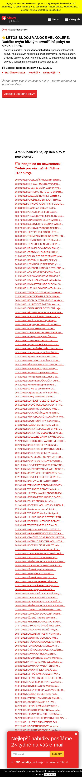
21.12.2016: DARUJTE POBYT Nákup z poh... (38, 710)
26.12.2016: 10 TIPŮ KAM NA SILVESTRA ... (37, 706)
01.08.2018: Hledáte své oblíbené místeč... (36, 208)
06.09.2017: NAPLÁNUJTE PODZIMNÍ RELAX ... (39, 533)
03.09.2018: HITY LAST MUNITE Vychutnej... (37, 184)
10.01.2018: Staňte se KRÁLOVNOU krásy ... (37, 408)
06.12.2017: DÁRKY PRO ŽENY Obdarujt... (36, 445)
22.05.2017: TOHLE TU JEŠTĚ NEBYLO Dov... (38, 609)
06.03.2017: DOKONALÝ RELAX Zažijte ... (36, 653)
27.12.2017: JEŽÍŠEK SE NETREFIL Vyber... (37, 425)
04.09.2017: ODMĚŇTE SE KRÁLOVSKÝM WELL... (40, 537)
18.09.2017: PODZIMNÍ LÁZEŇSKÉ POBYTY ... (38, 521)
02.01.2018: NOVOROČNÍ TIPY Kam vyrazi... (37, 421)
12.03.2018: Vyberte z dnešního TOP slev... (36, 356)
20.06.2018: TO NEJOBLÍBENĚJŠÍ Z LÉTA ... (37, 244)
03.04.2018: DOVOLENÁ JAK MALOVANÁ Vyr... (39, 332)
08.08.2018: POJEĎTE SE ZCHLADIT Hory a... (38, 200)
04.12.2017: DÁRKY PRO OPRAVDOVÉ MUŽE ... (39, 449)
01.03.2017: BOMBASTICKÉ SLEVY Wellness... (38, 658)
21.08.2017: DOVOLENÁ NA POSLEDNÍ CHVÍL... (39, 553)
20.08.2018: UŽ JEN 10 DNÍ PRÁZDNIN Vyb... (38, 188)
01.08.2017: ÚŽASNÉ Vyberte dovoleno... (35, 569)
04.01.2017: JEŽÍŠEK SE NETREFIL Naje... (36, 694)
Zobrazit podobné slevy (19, 93)
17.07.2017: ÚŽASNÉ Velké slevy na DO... (36, 577)
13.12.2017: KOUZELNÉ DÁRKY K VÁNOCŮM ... (39, 437)
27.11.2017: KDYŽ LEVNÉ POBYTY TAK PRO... (39, 457)
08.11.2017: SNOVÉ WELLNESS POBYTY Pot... (39, 473)
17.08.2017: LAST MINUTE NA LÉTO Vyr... (36, 557)
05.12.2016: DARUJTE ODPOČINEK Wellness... (39, 730)
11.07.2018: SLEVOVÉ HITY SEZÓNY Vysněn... (39, 224)
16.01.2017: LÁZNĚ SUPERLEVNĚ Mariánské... (39, 682)
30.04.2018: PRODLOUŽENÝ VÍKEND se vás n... (39, 300)
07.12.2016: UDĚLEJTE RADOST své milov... (37, 726)
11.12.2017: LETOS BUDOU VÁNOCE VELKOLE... (40, 441)
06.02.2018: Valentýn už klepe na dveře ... (35, 384)
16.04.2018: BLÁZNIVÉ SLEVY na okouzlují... (37, 316)
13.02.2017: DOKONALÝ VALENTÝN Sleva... (37, 666)
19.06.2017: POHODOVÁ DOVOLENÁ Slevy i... (38, 593)
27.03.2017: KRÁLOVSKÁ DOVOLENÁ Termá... (38, 641)
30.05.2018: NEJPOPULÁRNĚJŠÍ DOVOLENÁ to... (40, 268)
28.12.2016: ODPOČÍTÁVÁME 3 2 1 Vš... (35, 702)
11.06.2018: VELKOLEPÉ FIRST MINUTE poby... (39, 256)
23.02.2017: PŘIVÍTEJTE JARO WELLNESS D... (39, 662)
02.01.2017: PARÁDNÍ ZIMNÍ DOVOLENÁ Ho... (38, 698)
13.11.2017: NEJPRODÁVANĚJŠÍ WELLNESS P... (40, 469)
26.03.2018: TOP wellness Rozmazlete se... (36, 340)
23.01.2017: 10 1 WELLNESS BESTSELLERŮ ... (39, 678)
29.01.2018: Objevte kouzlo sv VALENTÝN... (37, 392)
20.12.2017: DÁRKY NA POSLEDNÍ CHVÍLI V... (38, 429)
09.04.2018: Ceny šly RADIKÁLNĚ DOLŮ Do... (38, 324)
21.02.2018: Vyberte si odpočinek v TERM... (36, 372)
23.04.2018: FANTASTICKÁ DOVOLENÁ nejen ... (39, 308)
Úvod (4, 29)
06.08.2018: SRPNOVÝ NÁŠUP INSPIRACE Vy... (39, 204)
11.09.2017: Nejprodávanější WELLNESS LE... (38, 529)
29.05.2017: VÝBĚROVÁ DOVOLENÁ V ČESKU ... (40, 605)
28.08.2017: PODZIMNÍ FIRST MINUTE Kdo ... (38, 545)
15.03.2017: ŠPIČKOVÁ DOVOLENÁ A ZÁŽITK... (39, 649)
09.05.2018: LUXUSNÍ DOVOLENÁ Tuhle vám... (39, 288)
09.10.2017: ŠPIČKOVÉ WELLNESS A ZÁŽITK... (39, 497)
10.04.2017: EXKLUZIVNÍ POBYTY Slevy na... (38, 634)
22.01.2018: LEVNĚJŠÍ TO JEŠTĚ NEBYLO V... (38, 401)
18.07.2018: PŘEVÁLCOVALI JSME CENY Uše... (39, 216)
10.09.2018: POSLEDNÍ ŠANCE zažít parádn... (38, 179)
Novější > (34, 72)
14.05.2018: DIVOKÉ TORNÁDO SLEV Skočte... (39, 284)
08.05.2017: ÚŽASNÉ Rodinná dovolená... (36, 617)
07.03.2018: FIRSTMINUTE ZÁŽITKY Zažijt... (37, 360)
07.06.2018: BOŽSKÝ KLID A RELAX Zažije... (37, 260)
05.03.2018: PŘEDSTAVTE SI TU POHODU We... (39, 364)
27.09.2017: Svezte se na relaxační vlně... (35, 509)
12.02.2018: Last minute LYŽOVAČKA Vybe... (37, 380)
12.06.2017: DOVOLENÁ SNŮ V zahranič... (36, 597)
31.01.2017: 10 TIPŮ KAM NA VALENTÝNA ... (37, 674)
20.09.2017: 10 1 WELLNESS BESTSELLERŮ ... (39, 517)
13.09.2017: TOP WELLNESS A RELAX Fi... (37, 525)
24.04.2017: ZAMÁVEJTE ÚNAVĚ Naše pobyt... (38, 625)
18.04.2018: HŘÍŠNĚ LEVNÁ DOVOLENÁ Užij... (39, 312)
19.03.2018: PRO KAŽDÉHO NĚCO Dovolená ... (39, 348)
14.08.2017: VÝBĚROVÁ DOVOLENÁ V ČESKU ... (40, 561)
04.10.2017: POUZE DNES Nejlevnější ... (35, 501)
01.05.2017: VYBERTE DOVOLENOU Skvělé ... (38, 621)
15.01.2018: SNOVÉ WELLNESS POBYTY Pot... (39, 404)
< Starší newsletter (13, 72)
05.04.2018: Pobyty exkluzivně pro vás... (35, 328)
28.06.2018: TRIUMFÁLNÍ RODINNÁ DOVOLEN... (40, 236)
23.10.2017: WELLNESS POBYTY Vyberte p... (38, 489)
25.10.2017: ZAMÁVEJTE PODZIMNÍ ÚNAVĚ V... (39, 485)
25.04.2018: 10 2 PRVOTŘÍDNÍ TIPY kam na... (38, 304)
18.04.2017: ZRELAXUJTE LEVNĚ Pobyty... (37, 629)
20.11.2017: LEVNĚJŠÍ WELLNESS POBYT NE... (39, 465)
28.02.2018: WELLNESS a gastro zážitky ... (36, 368)
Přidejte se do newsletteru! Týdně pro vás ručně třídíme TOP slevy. (38, 168)
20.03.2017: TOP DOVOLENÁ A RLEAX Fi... (37, 645)
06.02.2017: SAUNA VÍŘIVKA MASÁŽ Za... (36, 670)
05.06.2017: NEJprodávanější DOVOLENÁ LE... (38, 601)
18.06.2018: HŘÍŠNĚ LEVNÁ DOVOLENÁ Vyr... (38, 248)
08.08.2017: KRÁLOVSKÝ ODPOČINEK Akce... (38, 565)
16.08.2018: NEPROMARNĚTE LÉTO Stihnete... (39, 192)
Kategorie (72, 19)
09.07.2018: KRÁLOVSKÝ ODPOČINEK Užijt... (38, 228)
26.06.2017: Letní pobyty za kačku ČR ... (35, 589)
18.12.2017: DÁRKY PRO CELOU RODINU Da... (39, 433)
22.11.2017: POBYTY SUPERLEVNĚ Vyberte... (38, 461)
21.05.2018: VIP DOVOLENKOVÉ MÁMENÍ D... (38, 276)
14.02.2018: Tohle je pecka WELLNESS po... (37, 376)
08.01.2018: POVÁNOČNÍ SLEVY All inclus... (37, 412)
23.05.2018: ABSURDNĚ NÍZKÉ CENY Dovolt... (38, 272)
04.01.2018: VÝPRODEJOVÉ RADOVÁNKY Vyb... (40, 416)
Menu (53, 19)
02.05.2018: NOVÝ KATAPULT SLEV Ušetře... (37, 296)
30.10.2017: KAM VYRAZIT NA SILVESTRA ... (38, 481)
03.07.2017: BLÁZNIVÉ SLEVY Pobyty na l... (37, 585)
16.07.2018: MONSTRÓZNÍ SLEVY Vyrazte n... (38, 220)
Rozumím (50, 774)
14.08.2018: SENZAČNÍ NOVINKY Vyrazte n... (38, 196)
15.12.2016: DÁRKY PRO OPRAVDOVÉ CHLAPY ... (41, 718)
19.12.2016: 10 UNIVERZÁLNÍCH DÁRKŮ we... (38, 714)
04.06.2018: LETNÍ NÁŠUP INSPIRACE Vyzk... (38, 264)
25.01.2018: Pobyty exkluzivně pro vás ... (35, 396)
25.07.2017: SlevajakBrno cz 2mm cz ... (34, 573)
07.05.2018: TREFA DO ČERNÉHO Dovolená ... (38, 292)
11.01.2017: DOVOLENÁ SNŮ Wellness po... (37, 686)
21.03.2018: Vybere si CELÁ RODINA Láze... (37, 344)
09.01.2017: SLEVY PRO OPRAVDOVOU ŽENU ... (40, 690)
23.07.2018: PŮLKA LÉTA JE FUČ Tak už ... (36, 212)
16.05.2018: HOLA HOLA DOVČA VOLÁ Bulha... (39, 280)
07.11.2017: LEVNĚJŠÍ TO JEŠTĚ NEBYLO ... (38, 477)
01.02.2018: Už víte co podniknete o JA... (35, 388)
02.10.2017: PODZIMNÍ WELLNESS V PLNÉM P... (40, 505)
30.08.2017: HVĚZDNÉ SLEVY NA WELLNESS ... (39, 541)
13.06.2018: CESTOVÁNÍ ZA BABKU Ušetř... (37, 252)
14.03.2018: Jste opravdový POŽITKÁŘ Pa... (37, 352)
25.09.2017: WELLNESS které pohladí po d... (37, 513)
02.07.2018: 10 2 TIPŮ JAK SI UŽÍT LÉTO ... (37, 232)
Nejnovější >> (51, 72)
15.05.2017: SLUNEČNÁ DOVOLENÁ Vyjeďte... (38, 613)
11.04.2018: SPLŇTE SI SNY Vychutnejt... (36, 320)
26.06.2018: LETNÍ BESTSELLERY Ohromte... (38, 240)
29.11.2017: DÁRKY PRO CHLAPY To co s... (37, 453)
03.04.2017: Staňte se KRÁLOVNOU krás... (36, 637)
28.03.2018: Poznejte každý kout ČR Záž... (36, 336)
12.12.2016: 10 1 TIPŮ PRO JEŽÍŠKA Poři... (37, 722)
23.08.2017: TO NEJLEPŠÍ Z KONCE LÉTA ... (37, 549)
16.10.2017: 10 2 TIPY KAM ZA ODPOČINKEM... (39, 493)
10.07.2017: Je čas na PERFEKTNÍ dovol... (36, 581)
